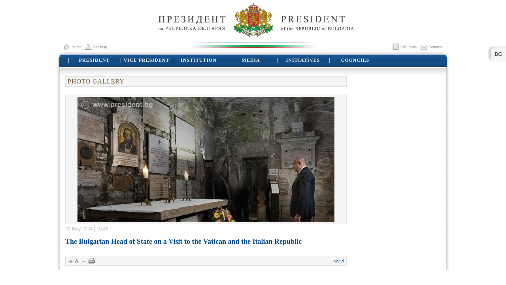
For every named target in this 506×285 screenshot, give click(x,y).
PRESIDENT (94, 60)
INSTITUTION (199, 60)
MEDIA (251, 60)
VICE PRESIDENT (147, 60)
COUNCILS (355, 60)
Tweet (338, 261)
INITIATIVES (303, 60)
